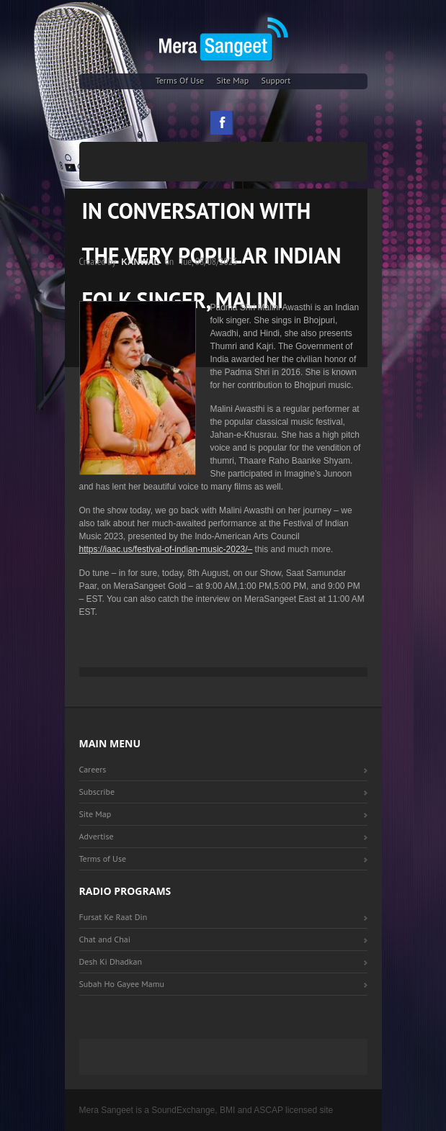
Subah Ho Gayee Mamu (121, 983)
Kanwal (140, 262)
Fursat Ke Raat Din (113, 916)
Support (276, 80)
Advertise (96, 836)
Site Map (232, 80)
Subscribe (97, 791)
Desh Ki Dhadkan (111, 961)
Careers (93, 769)
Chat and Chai (104, 939)
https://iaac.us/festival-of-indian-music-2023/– (166, 549)
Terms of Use (180, 80)
